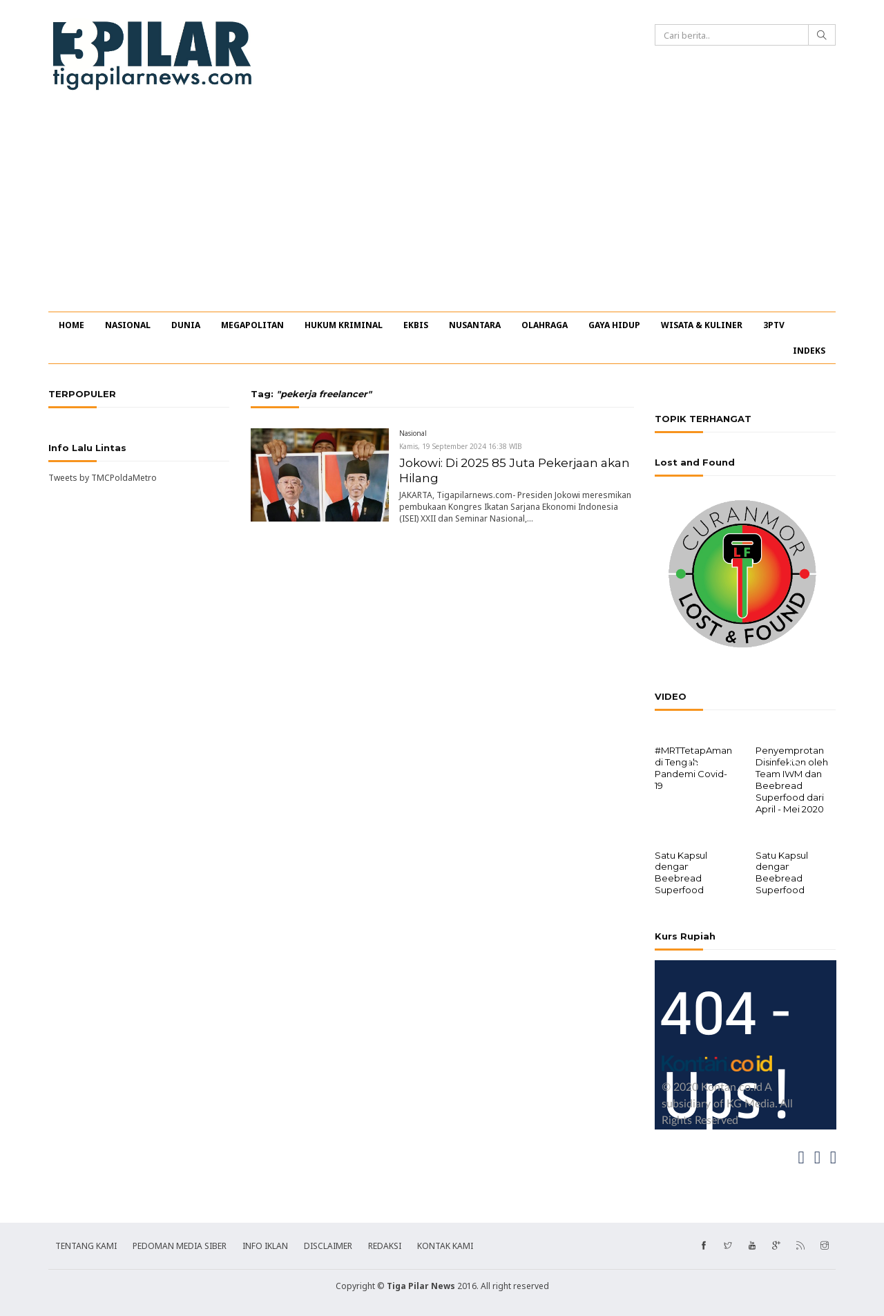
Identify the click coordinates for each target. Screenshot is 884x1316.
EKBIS (415, 325)
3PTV (774, 325)
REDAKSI (384, 1244)
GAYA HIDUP (614, 325)
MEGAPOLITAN (252, 325)
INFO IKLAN (265, 1244)
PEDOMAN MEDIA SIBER (180, 1244)
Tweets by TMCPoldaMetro (102, 478)
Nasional (413, 433)
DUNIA (185, 325)
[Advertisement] (442, 208)
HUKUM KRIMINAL (344, 325)
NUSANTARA (475, 325)
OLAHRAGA (544, 325)
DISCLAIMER (328, 1244)
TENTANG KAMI (86, 1244)
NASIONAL (128, 325)
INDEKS (809, 350)
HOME (71, 325)
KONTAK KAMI (445, 1244)
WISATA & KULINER (701, 325)
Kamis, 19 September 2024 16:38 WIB (460, 446)
